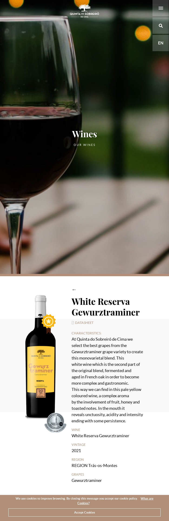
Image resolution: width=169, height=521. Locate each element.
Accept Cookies (84, 512)
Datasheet (83, 323)
